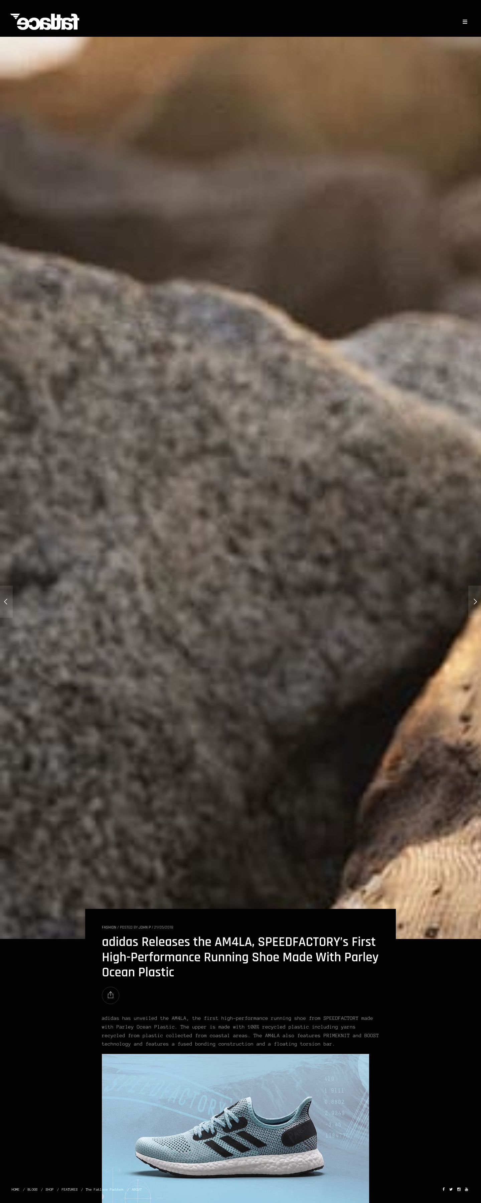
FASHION (109, 927)
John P (145, 927)
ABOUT (137, 1189)
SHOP (50, 1189)
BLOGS (33, 1189)
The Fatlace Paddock (105, 1189)
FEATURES (70, 1189)
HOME (16, 1189)
